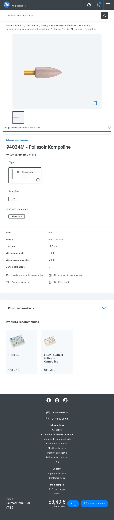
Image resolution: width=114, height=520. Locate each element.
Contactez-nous (57, 478)
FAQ (57, 462)
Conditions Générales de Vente (57, 434)
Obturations (85, 25)
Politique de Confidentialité (57, 439)
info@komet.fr (60, 413)
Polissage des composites (20, 29)
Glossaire (57, 430)
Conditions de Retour (57, 443)
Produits (19, 25)
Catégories (47, 25)
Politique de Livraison (57, 457)
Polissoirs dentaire (66, 25)
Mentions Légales (57, 448)
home (9, 25)
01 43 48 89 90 (60, 419)
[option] (57, 72)
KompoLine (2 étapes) (49, 29)
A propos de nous (57, 473)
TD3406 (13, 355)
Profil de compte (57, 489)
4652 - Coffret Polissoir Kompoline (53, 358)
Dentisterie (32, 25)
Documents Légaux (57, 453)
